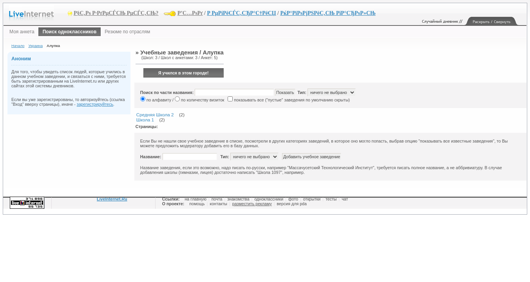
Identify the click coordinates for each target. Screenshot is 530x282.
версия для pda (292, 203)
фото (293, 199)
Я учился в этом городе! (183, 72)
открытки (311, 199)
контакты (218, 203)
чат (345, 199)
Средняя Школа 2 (155, 114)
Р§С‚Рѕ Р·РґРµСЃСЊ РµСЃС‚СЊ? (116, 13)
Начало (17, 45)
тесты (331, 199)
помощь (196, 203)
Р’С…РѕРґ (190, 13)
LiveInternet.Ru (112, 199)
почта (217, 199)
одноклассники (268, 199)
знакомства (238, 199)
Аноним (21, 58)
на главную (195, 199)
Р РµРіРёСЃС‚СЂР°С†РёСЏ (241, 13)
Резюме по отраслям (127, 31)
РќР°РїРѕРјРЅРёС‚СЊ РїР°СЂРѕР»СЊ (327, 13)
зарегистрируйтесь (95, 104)
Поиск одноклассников (70, 31)
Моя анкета (21, 31)
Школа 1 (145, 119)
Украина (35, 45)
